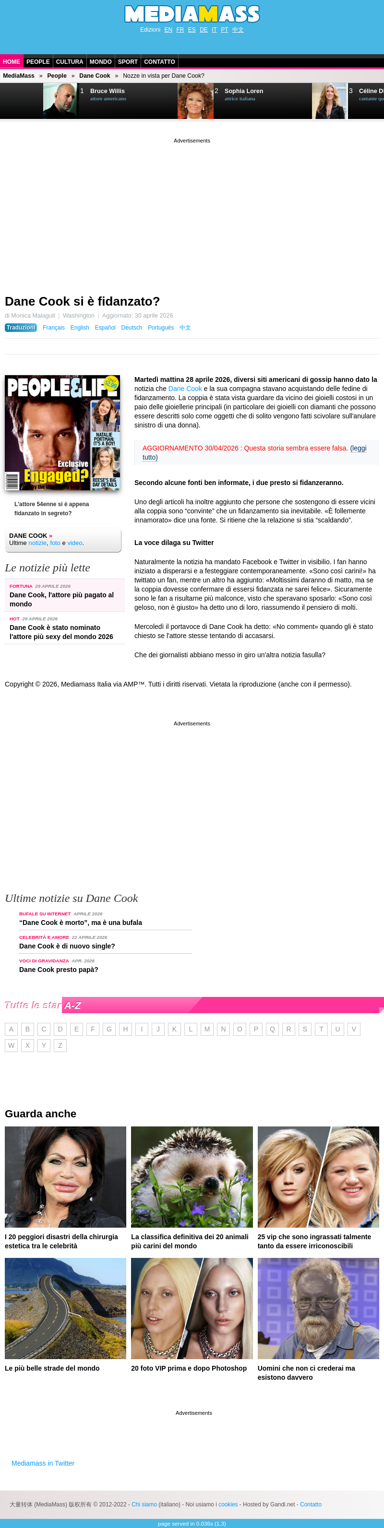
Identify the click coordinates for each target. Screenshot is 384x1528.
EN (168, 29)
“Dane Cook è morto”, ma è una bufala (80, 922)
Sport (128, 62)
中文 (238, 29)
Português (161, 327)
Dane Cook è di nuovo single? (67, 946)
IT (214, 29)
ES (192, 29)
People (38, 62)
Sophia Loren (244, 91)
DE (204, 29)
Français (54, 327)
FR (180, 29)
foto (55, 542)
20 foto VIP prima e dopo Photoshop (189, 1368)
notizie (37, 542)
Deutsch (132, 327)
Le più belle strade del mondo (52, 1368)
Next (22, 101)
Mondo (101, 62)
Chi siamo (144, 1504)
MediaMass (19, 75)
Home (11, 62)
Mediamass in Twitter (43, 1463)
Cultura (70, 62)
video (74, 542)
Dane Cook (94, 75)
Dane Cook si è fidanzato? (82, 301)
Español (105, 327)
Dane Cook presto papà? (58, 969)
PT (224, 29)
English (80, 327)
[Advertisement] (192, 212)
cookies (228, 1504)
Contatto (159, 62)
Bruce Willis (107, 91)
